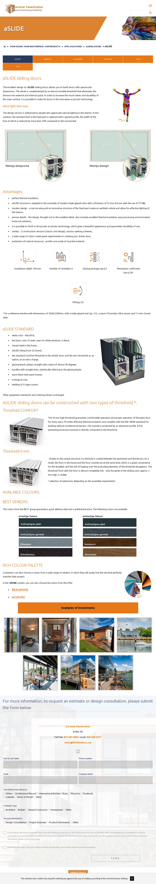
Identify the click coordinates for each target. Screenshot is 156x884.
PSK (18, 67)
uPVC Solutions (73, 46)
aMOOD (47, 59)
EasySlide (108, 59)
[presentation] (24, 857)
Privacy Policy (34, 839)
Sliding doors (93, 46)
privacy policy (78, 872)
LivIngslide (78, 59)
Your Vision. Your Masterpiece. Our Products (35, 46)
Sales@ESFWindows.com (78, 742)
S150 (138, 59)
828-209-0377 (94, 737)
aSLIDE (18, 59)
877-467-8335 (71, 737)
